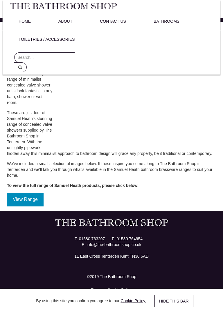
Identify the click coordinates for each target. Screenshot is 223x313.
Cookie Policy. (133, 300)
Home (25, 21)
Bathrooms (166, 21)
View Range (25, 199)
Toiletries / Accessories (47, 39)
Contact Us (113, 21)
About (65, 21)
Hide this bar (174, 301)
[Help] (20, 67)
